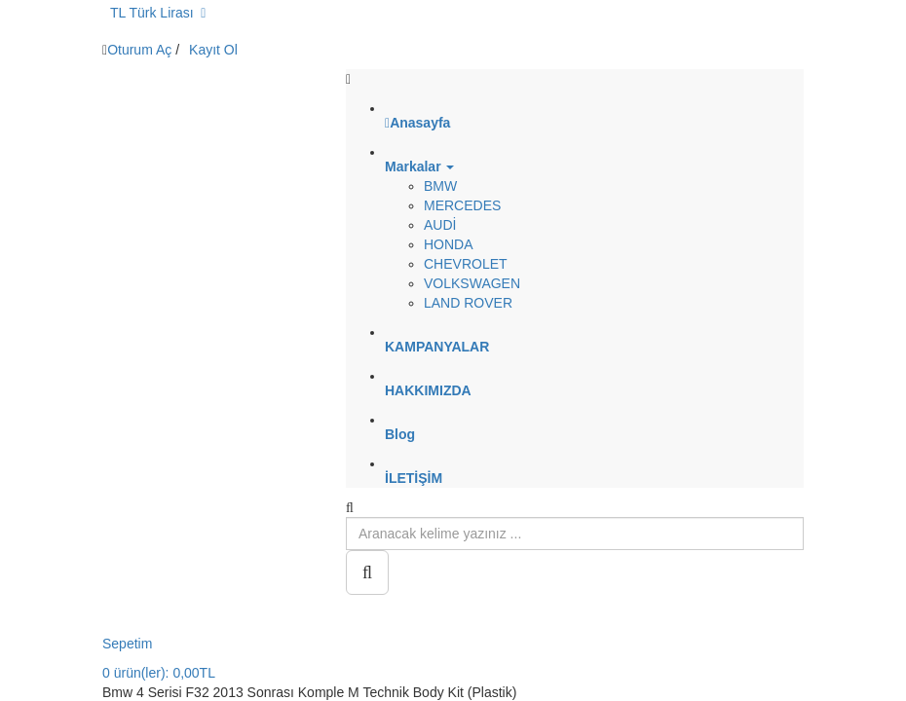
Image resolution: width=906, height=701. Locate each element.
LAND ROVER (468, 303)
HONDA (448, 244)
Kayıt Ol (213, 49)
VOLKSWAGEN (472, 283)
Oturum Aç (139, 49)
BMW (440, 186)
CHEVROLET (466, 264)
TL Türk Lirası (158, 12)
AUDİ (440, 225)
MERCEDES (462, 205)
